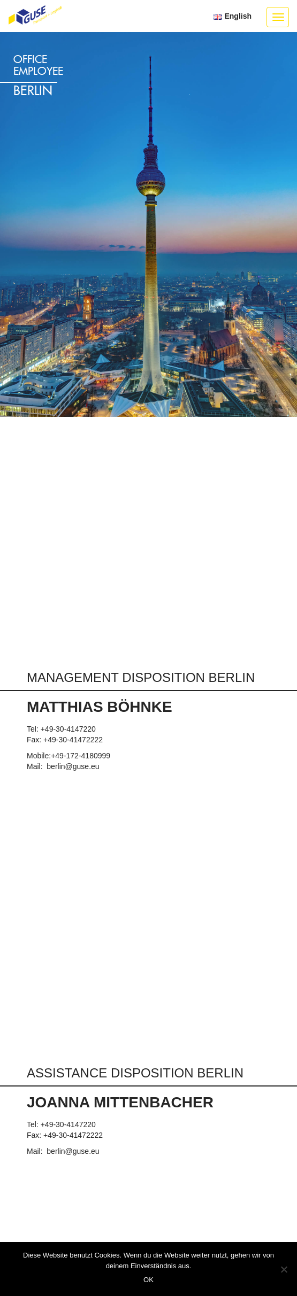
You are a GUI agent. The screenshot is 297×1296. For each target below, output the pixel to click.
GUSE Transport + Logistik (35, 15)
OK (148, 1280)
